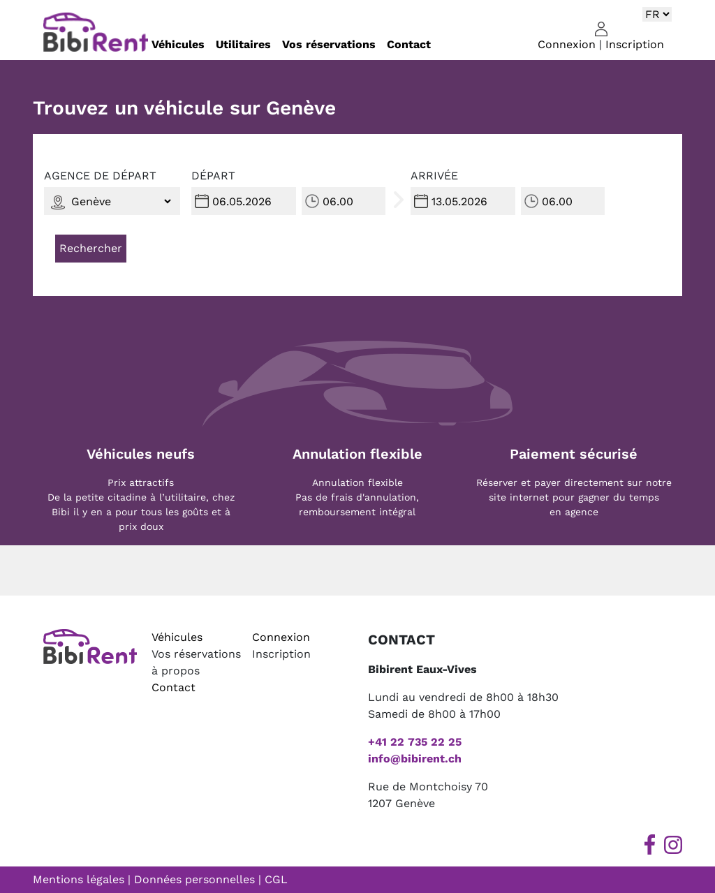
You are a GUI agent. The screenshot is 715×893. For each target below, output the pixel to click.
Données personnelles (194, 879)
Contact (409, 44)
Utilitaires (243, 44)
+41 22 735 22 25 (415, 741)
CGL (276, 879)
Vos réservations (329, 44)
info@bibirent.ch (415, 758)
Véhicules (178, 44)
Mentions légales (78, 879)
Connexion (567, 44)
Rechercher (90, 248)
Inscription (634, 44)
